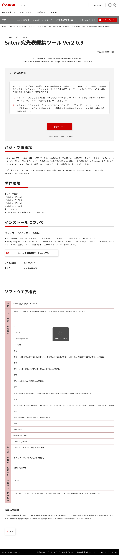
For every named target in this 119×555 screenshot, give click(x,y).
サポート (12, 27)
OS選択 (67, 27)
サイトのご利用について (66, 552)
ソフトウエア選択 (79, 27)
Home (4, 27)
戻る (11, 531)
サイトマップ (52, 552)
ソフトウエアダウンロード (27, 27)
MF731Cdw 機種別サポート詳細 (50, 27)
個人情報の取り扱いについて (86, 552)
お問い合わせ (41, 552)
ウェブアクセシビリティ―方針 (107, 552)
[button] (9, 12)
